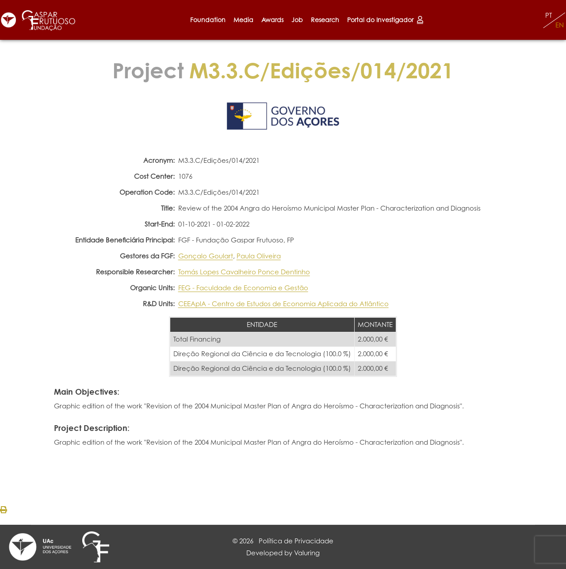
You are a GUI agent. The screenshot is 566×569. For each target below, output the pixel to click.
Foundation (208, 19)
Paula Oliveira (259, 256)
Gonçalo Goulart (205, 256)
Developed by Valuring (283, 553)
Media (243, 19)
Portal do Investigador (385, 19)
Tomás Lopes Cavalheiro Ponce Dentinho (244, 272)
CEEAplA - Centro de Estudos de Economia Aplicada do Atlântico (283, 304)
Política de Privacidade (296, 541)
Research (325, 19)
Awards (272, 19)
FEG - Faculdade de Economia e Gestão (243, 288)
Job (297, 19)
